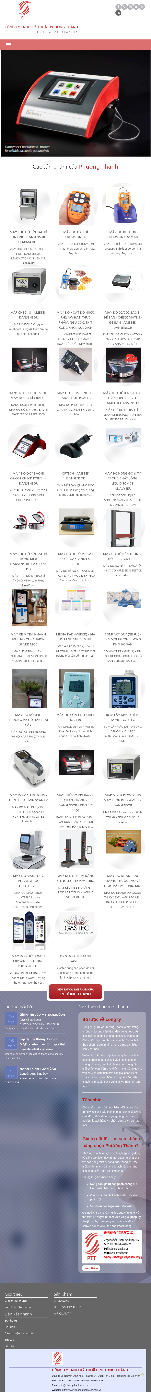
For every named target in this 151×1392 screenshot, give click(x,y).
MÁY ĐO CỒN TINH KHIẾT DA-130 (75, 698)
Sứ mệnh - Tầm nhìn (18, 1288)
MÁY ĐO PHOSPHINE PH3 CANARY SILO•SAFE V (75, 376)
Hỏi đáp (10, 1307)
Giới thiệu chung (16, 1281)
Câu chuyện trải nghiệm (20, 1314)
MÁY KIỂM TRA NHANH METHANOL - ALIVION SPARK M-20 (28, 620)
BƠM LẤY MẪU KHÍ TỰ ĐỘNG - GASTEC (123, 698)
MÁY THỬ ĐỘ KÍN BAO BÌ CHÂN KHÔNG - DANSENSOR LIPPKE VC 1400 (75, 783)
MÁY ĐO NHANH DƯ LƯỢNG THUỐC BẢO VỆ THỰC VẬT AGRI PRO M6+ (123, 861)
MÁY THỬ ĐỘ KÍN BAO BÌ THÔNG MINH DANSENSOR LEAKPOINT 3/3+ (28, 542)
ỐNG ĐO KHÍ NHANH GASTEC (75, 939)
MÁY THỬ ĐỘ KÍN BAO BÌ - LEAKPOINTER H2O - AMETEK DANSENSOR (122, 379)
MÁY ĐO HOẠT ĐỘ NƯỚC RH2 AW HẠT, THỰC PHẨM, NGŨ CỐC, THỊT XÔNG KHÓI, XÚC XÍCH (76, 300)
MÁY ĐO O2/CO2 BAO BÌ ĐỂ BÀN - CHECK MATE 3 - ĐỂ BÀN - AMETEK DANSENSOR (123, 300)
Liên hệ (9, 1326)
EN (118, 13)
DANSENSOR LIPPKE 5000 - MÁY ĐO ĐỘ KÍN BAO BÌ (28, 376)
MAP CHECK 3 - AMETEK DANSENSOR (28, 295)
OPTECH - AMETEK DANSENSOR (75, 456)
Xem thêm (91, 1249)
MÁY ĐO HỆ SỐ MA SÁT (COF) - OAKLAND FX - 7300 (75, 539)
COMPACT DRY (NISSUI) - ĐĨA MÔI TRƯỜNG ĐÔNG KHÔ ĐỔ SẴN (122, 620)
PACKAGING (62, 1281)
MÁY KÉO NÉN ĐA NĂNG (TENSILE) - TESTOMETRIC (75, 858)
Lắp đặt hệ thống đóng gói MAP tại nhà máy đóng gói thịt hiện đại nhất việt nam (42, 1025)
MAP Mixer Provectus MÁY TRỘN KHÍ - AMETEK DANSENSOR (123, 781)
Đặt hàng (11, 1301)
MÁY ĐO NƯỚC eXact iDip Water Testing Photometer (28, 942)
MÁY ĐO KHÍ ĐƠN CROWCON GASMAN (122, 215)
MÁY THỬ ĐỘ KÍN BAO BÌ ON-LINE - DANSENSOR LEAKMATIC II (28, 218)
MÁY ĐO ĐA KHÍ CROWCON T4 (75, 215)
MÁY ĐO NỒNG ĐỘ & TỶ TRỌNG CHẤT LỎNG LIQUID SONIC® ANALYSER (122, 461)
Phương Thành (36, 1387)
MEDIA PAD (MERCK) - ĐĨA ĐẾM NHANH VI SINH (75, 617)
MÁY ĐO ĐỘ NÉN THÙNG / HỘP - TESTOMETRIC (122, 537)
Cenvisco (91, 1387)
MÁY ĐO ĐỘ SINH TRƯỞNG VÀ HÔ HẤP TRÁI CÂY (28, 700)
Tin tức (9, 1320)
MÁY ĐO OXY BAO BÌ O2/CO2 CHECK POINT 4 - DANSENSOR (28, 459)
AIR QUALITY (62, 1294)
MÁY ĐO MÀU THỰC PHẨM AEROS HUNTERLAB (28, 861)
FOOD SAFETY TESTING (69, 1288)
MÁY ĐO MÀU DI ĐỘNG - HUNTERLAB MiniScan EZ (28, 778)
